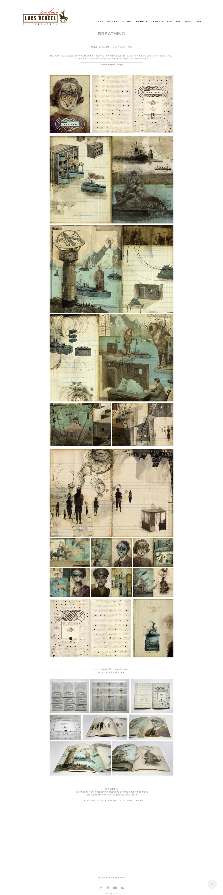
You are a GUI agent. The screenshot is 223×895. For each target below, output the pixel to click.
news (169, 21)
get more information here (111, 672)
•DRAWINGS (157, 21)
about (178, 21)
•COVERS (127, 21)
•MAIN (100, 21)
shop (198, 21)
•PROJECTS (141, 21)
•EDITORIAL (113, 21)
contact (188, 21)
